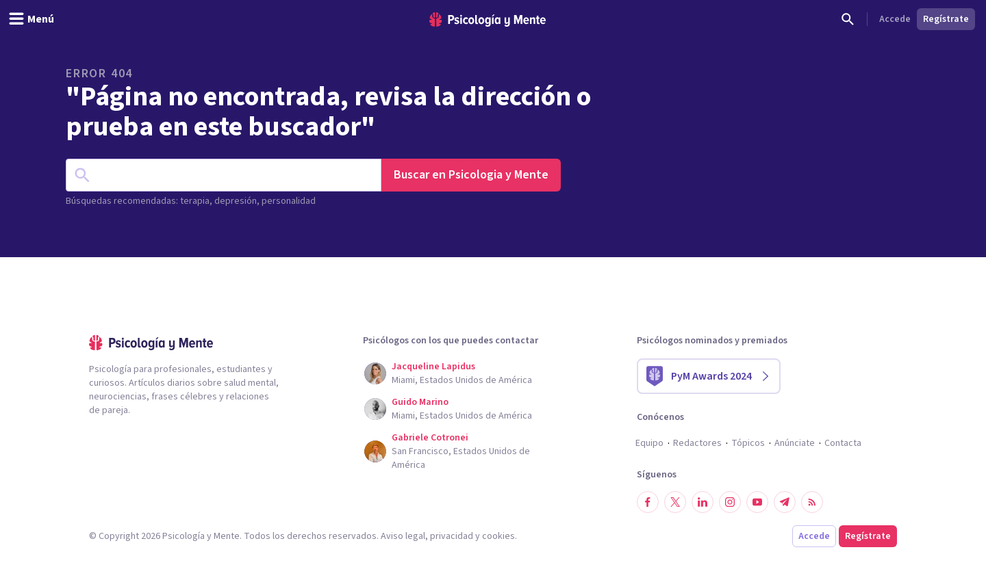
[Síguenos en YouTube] (757, 502)
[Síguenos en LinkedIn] (702, 502)
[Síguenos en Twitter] (675, 502)
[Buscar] (847, 19)
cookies (498, 536)
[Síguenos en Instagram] (730, 502)
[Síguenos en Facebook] (648, 502)
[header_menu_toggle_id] (31, 19)
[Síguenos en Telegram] (785, 502)
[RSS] (812, 502)
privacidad (451, 536)
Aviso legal (403, 536)
